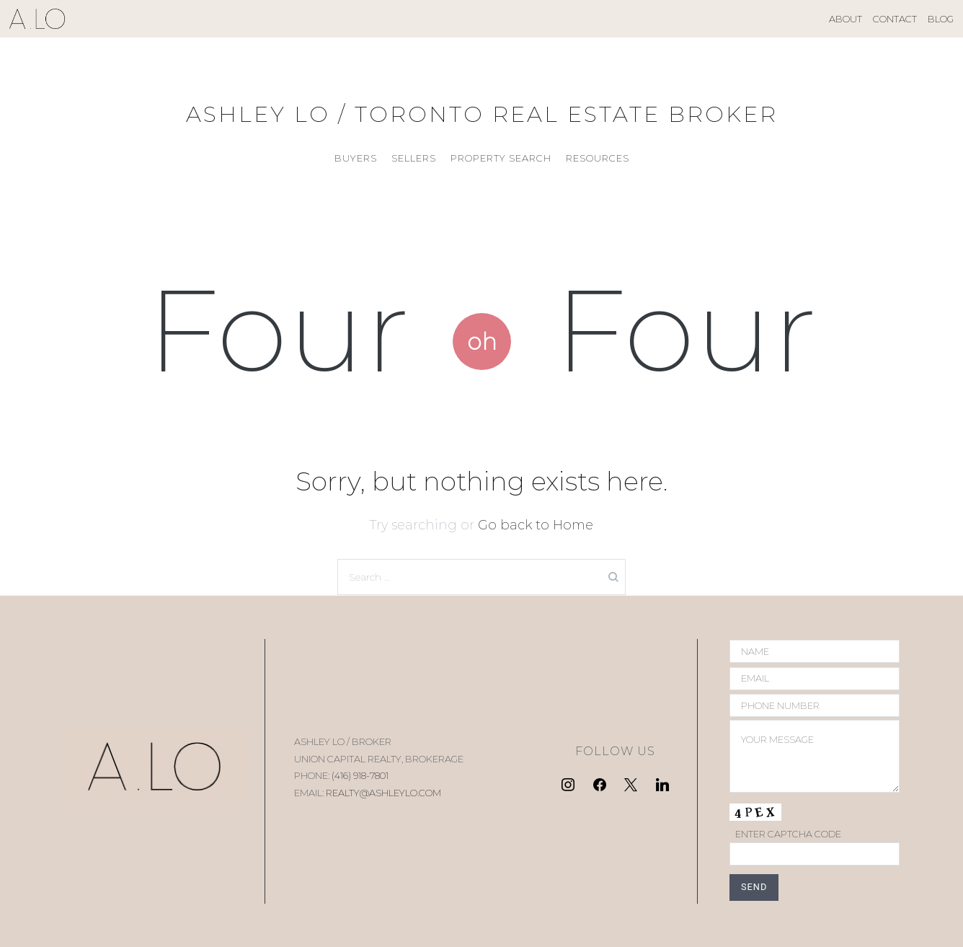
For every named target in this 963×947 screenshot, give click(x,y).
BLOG (941, 19)
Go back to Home (535, 525)
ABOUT (845, 19)
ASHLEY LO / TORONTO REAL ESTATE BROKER (482, 114)
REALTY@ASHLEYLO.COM (383, 792)
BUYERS (355, 158)
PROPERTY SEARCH (501, 158)
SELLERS (413, 158)
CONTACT (895, 19)
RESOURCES (597, 158)
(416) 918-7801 (360, 775)
